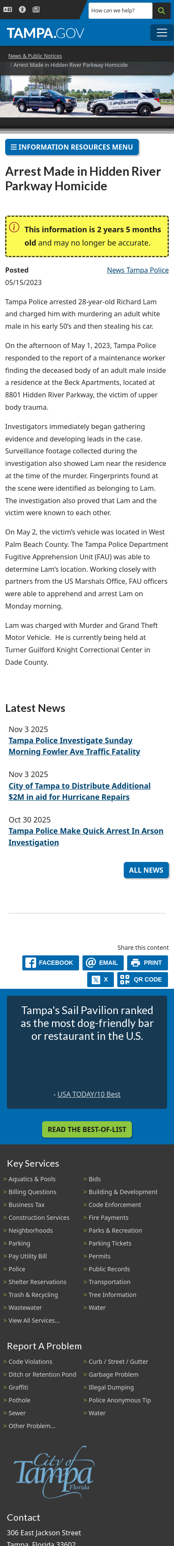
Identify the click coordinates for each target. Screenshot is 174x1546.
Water (97, 1307)
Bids (95, 1179)
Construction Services (39, 1217)
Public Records (109, 1269)
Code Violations (30, 1361)
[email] (103, 962)
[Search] (162, 11)
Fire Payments (109, 1217)
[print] (147, 962)
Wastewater (25, 1307)
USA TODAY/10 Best (89, 1094)
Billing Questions (32, 1192)
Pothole (20, 1400)
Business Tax (27, 1205)
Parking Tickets (110, 1243)
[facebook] (50, 962)
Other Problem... (32, 1426)
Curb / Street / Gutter (119, 1361)
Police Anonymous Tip (120, 1400)
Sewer (17, 1413)
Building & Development (123, 1192)
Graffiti (18, 1387)
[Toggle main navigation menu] (162, 32)
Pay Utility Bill (28, 1256)
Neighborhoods (31, 1230)
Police (17, 1269)
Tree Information (113, 1295)
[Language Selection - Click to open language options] (7, 9)
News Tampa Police (138, 270)
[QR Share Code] (142, 979)
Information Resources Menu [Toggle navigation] (72, 147)
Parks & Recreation (115, 1230)
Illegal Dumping (111, 1387)
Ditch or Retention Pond (42, 1374)
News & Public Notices (35, 56)
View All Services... (34, 1320)
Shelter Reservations (38, 1282)
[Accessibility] (22, 9)
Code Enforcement (115, 1205)
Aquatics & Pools (32, 1179)
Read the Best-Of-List (87, 1129)
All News (146, 870)
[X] (100, 979)
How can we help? (113, 10)
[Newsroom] (36, 9)
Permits (100, 1256)
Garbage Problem (114, 1374)
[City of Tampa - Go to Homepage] (45, 32)
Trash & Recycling (33, 1295)
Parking (19, 1243)
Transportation (110, 1282)
